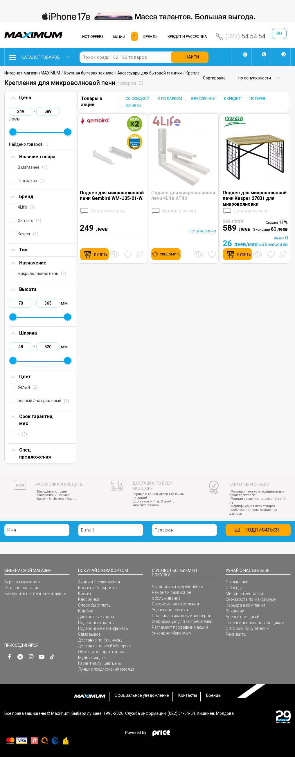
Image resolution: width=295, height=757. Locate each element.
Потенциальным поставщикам (255, 622)
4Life (26, 207)
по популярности (254, 78)
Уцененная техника (170, 609)
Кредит (84, 593)
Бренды (213, 695)
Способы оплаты (94, 605)
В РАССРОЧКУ (203, 98)
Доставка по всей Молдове (104, 646)
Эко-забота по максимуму (251, 599)
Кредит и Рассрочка (97, 587)
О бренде (234, 587)
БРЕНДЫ (151, 36)
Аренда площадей (242, 616)
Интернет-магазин (21, 587)
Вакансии (235, 611)
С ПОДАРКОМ (170, 98)
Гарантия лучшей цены (100, 663)
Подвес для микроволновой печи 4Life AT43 (183, 195)
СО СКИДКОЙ (137, 98)
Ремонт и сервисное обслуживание (171, 595)
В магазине (32, 167)
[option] (147, 16)
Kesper (28, 234)
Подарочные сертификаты (103, 628)
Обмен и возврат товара (101, 651)
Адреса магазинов (22, 582)
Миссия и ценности (244, 593)
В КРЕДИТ (232, 98)
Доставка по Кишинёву (100, 640)
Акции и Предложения (99, 582)
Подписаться (261, 530)
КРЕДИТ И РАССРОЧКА (187, 36)
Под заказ (31, 181)
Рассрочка (88, 599)
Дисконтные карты (96, 616)
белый (28, 387)
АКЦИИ (118, 37)
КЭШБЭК (133, 106)
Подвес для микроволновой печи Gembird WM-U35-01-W (112, 195)
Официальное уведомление (142, 695)
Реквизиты (236, 634)
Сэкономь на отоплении (175, 604)
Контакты (187, 695)
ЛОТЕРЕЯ (257, 98)
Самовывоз (89, 634)
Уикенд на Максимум (172, 633)
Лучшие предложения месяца (106, 669)
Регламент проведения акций (180, 627)
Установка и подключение (177, 586)
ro (279, 33)
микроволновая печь (42, 273)
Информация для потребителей (182, 621)
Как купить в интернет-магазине (35, 593)
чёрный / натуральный (43, 401)
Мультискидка (92, 657)
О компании (237, 582)
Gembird (29, 220)
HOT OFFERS (93, 36)
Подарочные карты (96, 622)
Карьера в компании (245, 605)
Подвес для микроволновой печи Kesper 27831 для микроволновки (255, 198)
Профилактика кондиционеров (181, 615)
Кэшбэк (85, 611)
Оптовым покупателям (247, 628)
